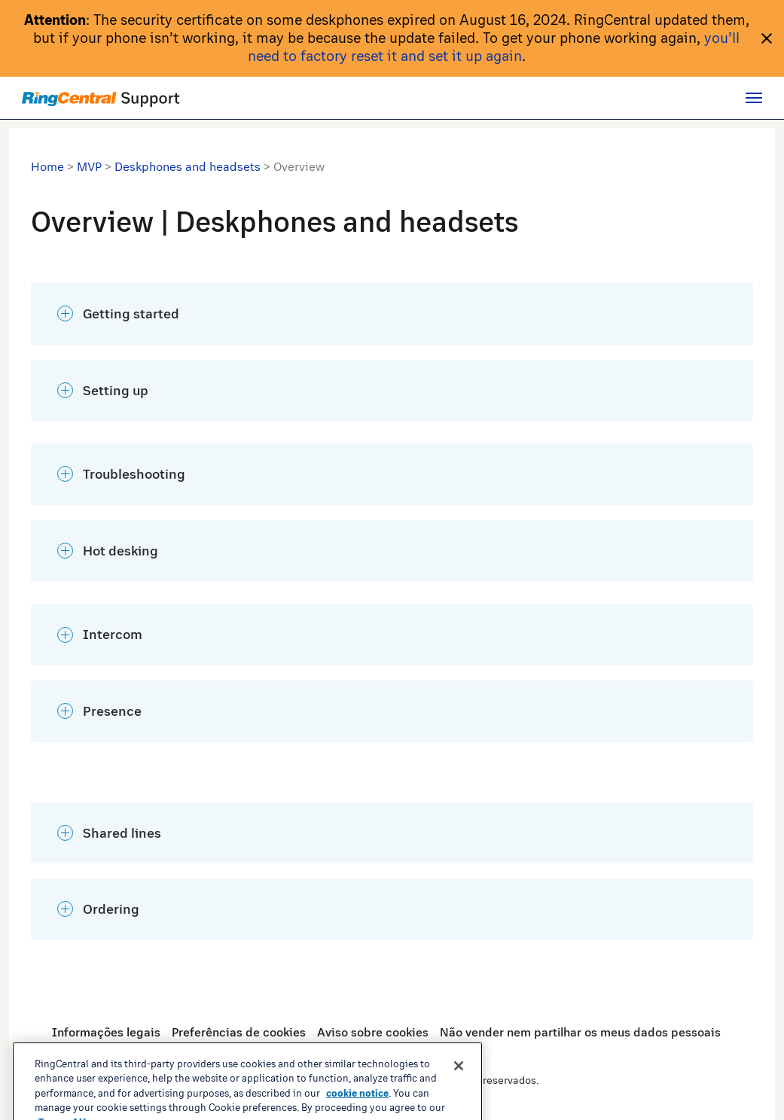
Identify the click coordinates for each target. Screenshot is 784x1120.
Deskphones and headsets (187, 166)
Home (47, 166)
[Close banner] (458, 1096)
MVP (89, 166)
